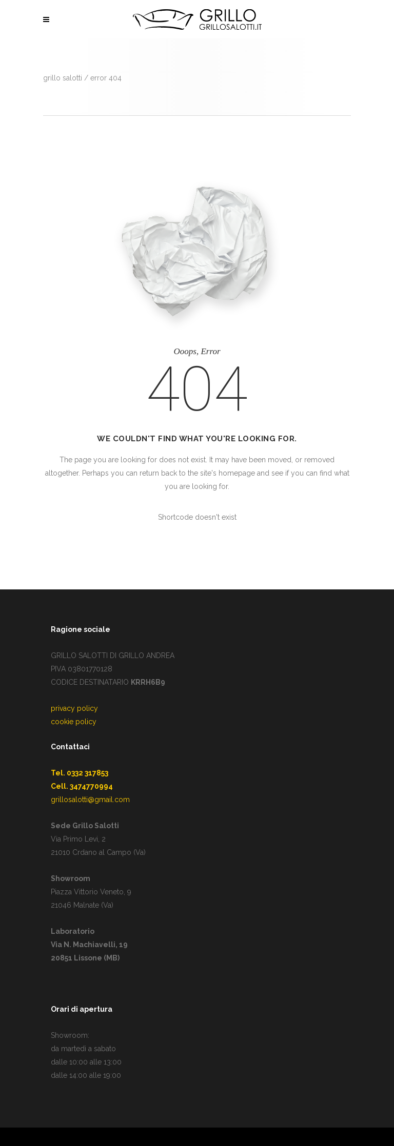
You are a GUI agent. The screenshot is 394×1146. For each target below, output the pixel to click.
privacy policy (74, 708)
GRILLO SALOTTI (62, 78)
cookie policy (73, 722)
